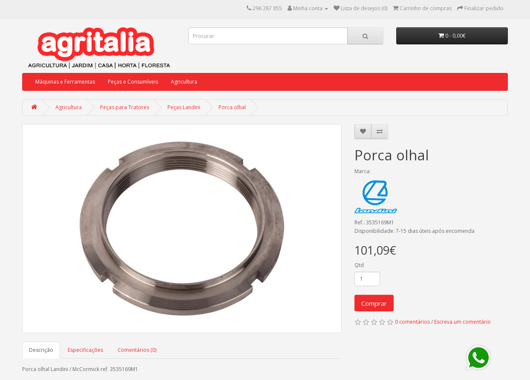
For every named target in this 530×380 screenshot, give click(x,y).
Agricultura (184, 81)
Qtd (359, 265)
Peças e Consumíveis (133, 81)
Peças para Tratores (124, 107)
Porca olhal (232, 107)
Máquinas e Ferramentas (65, 81)
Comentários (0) (137, 350)
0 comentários (412, 321)
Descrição (41, 350)
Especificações (85, 350)
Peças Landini (183, 107)
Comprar (374, 303)
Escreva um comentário (462, 321)
